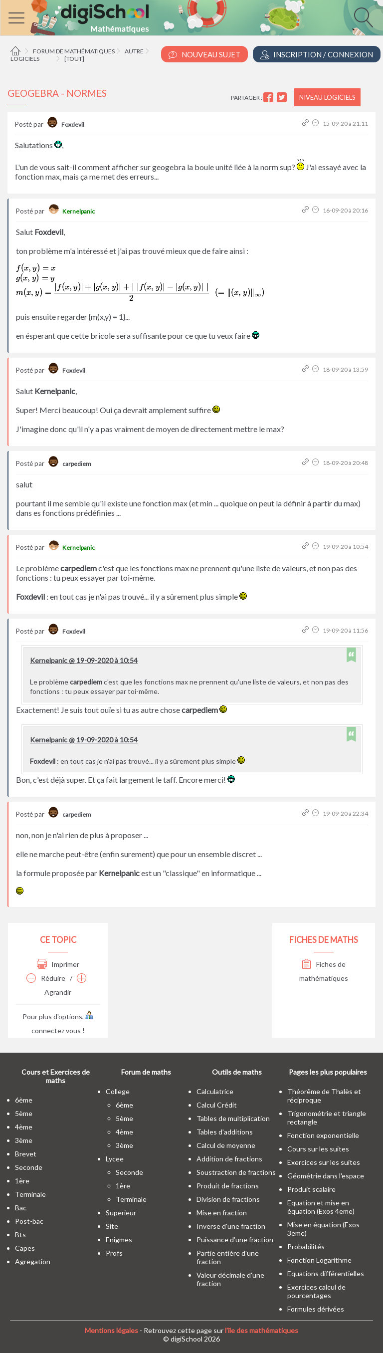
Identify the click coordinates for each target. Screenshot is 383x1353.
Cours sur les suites (318, 1148)
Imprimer (58, 964)
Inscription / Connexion (316, 54)
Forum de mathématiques (74, 51)
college (118, 1091)
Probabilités (306, 1246)
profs (114, 1253)
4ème (23, 1127)
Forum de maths (146, 1072)
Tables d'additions (224, 1132)
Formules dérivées (315, 1309)
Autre (134, 51)
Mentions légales (111, 1330)
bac (20, 1207)
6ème (23, 1100)
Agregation (32, 1261)
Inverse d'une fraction (230, 1226)
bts (20, 1234)
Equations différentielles (325, 1273)
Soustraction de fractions (236, 1172)
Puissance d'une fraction (234, 1239)
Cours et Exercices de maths (55, 1076)
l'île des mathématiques (261, 1330)
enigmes (119, 1239)
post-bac (29, 1221)
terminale (30, 1194)
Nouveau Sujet (204, 54)
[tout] (74, 58)
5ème (23, 1113)
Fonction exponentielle (323, 1135)
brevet (25, 1153)
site (112, 1226)
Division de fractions (228, 1199)
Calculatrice (214, 1091)
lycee (115, 1158)
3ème (23, 1140)
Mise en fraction (221, 1212)
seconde (28, 1167)
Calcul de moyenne (225, 1145)
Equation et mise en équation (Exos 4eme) (321, 1206)
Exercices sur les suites (323, 1162)
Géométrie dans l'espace (325, 1175)
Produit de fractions (227, 1185)
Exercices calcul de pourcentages (316, 1291)
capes (25, 1248)
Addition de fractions (229, 1158)
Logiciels (24, 58)
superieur (121, 1212)
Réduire (45, 978)
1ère (22, 1180)
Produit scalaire (311, 1189)
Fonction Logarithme (319, 1260)
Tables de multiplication (233, 1118)
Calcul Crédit (216, 1105)
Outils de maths (237, 1072)
